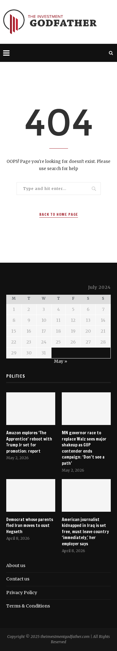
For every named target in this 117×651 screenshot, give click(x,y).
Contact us (17, 579)
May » (60, 361)
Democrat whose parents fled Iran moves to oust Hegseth (29, 526)
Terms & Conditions (28, 606)
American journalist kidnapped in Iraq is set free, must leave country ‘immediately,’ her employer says (85, 532)
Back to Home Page (58, 214)
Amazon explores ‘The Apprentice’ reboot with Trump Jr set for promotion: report (29, 442)
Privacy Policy (21, 592)
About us (15, 565)
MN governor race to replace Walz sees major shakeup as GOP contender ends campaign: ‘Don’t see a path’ (84, 448)
